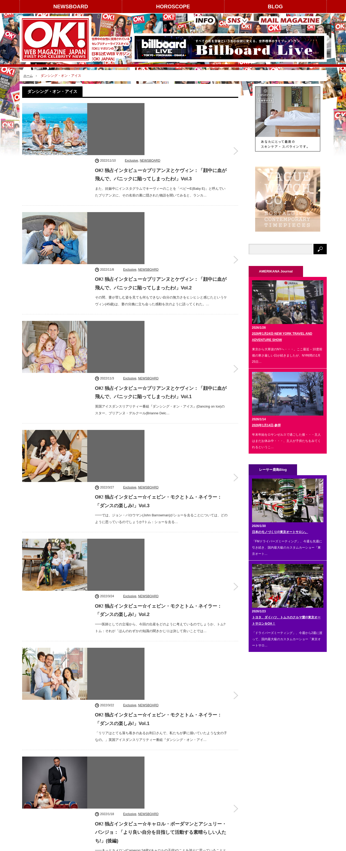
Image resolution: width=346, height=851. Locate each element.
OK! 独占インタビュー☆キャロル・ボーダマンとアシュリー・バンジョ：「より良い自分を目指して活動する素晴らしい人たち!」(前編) (161, 582)
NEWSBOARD (70, 6)
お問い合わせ (34, 812)
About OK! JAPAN (38, 803)
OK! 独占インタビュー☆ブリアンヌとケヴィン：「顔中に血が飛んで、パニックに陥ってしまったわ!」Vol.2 (161, 186)
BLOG (275, 6)
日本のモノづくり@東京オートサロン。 (280, 532)
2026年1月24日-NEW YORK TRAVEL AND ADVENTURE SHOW (282, 337)
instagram (272, 765)
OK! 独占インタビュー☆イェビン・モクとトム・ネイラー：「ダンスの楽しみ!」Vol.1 (158, 447)
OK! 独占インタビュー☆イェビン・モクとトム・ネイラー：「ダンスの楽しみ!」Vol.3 (158, 317)
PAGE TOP (173, 831)
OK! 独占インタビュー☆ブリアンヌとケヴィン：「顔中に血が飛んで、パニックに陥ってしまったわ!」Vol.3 (161, 121)
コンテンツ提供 (76, 784)
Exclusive (131, 107)
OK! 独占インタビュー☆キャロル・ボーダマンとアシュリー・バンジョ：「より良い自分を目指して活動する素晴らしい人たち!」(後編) (161, 517)
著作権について (36, 784)
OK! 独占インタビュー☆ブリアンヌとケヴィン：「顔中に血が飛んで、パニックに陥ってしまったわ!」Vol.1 (161, 251)
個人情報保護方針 (78, 803)
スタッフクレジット (80, 794)
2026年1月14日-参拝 (266, 425)
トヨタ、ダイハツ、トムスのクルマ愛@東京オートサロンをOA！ (286, 620)
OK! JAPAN (298, 844)
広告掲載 (72, 775)
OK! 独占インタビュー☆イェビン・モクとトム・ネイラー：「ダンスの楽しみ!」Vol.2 (158, 382)
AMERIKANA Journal (91, 844)
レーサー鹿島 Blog (127, 844)
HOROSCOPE (173, 6)
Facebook (272, 780)
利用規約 (31, 794)
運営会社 (31, 775)
